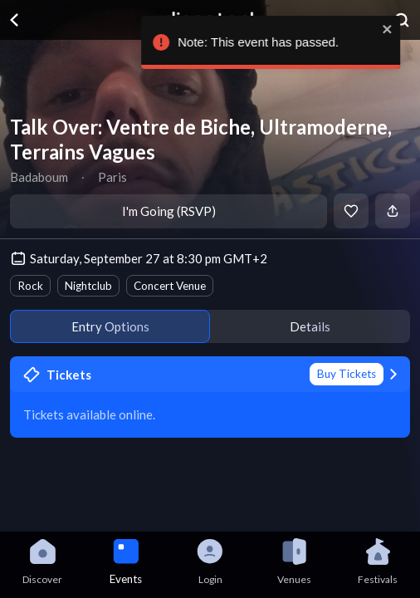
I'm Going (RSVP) (169, 210)
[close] (375, 29)
